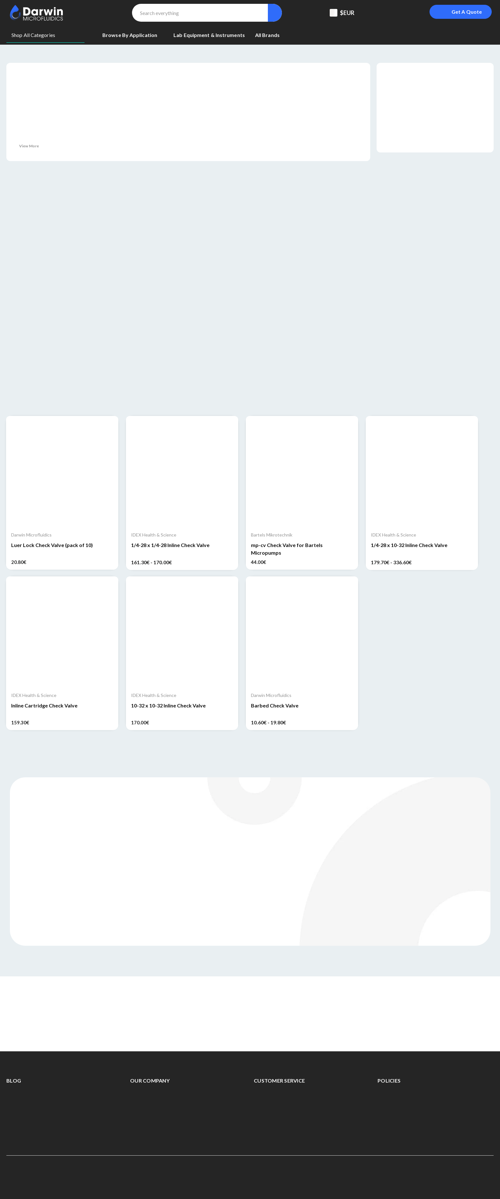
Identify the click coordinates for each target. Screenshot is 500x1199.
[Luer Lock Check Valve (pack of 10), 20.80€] (62, 472)
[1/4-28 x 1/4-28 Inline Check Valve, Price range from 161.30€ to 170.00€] (182, 472)
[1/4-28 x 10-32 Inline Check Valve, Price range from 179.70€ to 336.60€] (422, 472)
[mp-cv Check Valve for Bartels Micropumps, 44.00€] (302, 472)
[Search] (275, 13)
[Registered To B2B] (394, 12)
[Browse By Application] (132, 35)
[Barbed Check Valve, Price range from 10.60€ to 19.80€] (302, 632)
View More (29, 146)
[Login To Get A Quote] (461, 12)
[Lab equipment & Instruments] (209, 35)
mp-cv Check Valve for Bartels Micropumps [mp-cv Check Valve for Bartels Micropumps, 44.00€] (287, 549)
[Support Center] (378, 12)
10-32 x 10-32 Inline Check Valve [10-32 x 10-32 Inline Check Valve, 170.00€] (168, 705)
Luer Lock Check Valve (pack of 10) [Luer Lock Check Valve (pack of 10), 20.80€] (52, 545)
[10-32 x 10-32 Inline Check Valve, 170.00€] (182, 632)
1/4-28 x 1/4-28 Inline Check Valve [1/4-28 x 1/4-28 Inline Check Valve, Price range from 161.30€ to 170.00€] (170, 545)
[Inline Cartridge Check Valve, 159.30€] (62, 632)
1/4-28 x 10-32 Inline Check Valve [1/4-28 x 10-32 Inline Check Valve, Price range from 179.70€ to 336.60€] (409, 545)
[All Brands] (267, 35)
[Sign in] (410, 12)
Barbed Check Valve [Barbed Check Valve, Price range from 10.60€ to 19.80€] (274, 705)
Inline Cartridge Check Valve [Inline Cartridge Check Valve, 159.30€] (44, 705)
